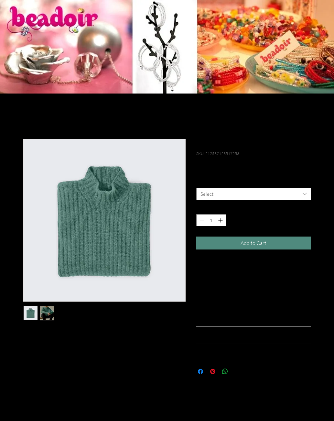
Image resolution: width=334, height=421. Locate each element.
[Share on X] (237, 371)
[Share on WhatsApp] (225, 371)
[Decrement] (201, 220)
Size (201, 181)
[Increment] (221, 220)
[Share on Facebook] (200, 371)
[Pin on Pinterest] (213, 371)
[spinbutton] (211, 220)
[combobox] (253, 194)
